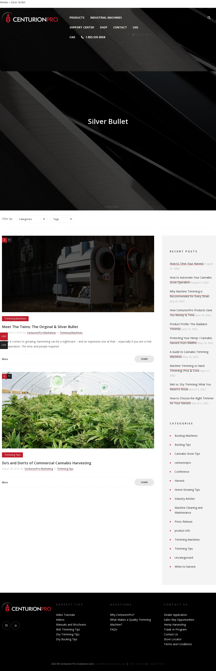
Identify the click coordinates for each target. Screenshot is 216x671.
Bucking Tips (183, 444)
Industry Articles (185, 499)
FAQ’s (113, 629)
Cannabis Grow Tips (187, 453)
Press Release (184, 521)
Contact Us (171, 634)
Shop (103, 27)
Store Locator (173, 639)
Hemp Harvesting (175, 624)
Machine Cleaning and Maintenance (188, 510)
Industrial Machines (106, 17)
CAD (72, 37)
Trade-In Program (175, 629)
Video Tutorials (65, 615)
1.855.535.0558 (93, 37)
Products (77, 17)
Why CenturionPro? (122, 615)
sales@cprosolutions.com (50, 4)
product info (182, 530)
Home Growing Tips (187, 490)
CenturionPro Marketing (41, 332)
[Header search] (209, 17)
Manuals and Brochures (71, 624)
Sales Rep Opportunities (179, 619)
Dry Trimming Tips (68, 634)
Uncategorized (184, 557)
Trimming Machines (187, 539)
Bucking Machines (186, 435)
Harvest (179, 481)
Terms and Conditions (178, 644)
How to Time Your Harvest (187, 263)
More (5, 359)
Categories (25, 219)
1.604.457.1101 (156, 664)
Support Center (82, 27)
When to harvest (185, 566)
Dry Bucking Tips (66, 639)
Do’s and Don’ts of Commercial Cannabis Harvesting (46, 463)
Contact (120, 27)
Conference (182, 471)
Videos (60, 619)
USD (135, 27)
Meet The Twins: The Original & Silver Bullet (40, 326)
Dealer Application (175, 615)
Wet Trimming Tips (68, 629)
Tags (56, 219)
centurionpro (183, 462)
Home (100, 206)
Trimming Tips (184, 548)
